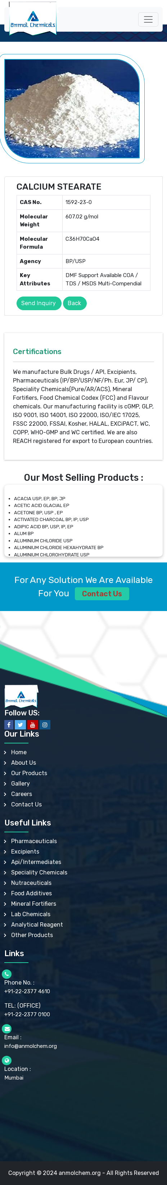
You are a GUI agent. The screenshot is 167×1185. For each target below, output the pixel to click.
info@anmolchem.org (30, 1046)
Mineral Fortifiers (33, 903)
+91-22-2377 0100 (27, 1014)
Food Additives (31, 893)
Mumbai (13, 1078)
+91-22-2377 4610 (27, 991)
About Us (23, 762)
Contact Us (102, 593)
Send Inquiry (38, 303)
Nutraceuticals (31, 882)
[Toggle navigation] (148, 19)
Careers (21, 794)
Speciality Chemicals (39, 872)
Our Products (29, 773)
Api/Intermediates (36, 862)
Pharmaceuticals (34, 841)
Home (19, 752)
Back (74, 303)
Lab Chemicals (30, 914)
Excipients (25, 851)
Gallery (20, 783)
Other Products (32, 935)
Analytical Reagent (37, 924)
